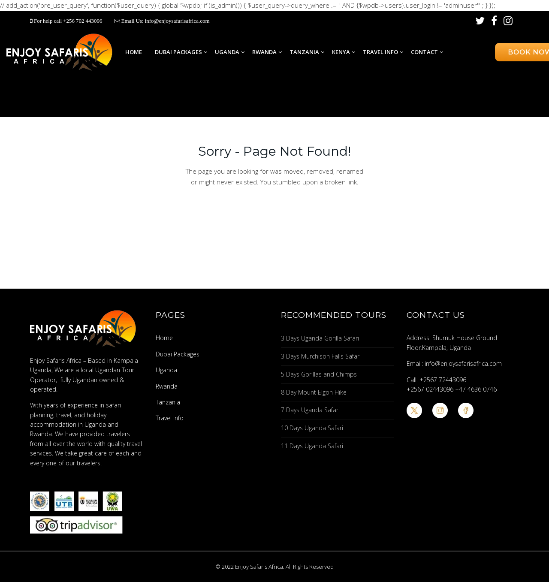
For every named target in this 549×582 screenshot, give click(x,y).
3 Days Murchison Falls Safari (321, 356)
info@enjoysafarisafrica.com (177, 21)
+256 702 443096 (83, 21)
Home (133, 52)
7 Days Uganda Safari (310, 410)
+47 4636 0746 (476, 389)
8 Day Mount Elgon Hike (314, 392)
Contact (424, 52)
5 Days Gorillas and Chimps (319, 374)
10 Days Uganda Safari (312, 428)
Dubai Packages (178, 52)
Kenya (341, 52)
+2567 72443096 (442, 380)
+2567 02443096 (430, 389)
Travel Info (380, 52)
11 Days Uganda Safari (312, 446)
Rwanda (264, 52)
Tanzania (304, 52)
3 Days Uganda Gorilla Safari (320, 338)
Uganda (227, 52)
